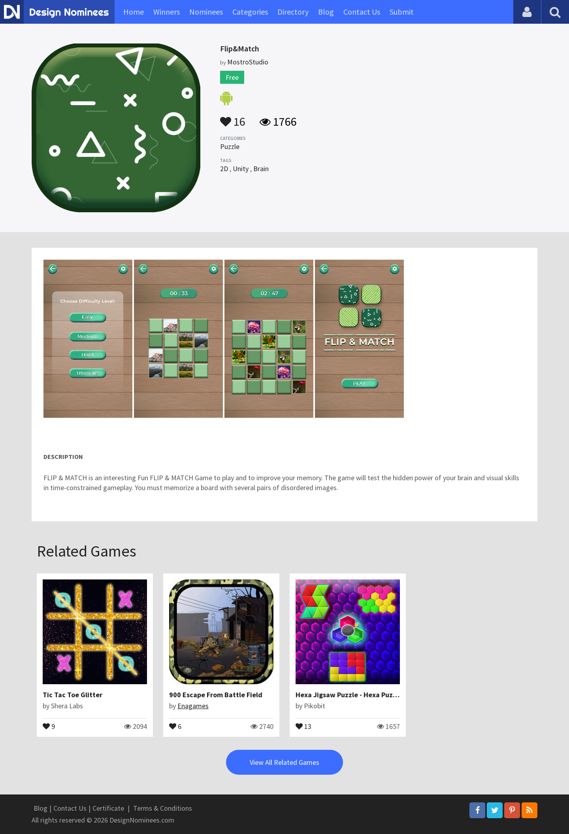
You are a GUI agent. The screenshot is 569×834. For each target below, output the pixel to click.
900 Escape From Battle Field (215, 694)
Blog (326, 12)
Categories (250, 12)
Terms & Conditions (162, 808)
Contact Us (361, 12)
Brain (261, 168)
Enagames (193, 705)
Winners (166, 12)
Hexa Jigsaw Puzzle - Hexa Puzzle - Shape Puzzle (373, 694)
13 (303, 726)
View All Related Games (284, 762)
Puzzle (229, 146)
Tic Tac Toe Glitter (72, 694)
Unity (241, 168)
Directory (293, 12)
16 (232, 118)
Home (133, 12)
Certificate (108, 808)
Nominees (206, 12)
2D (224, 168)
